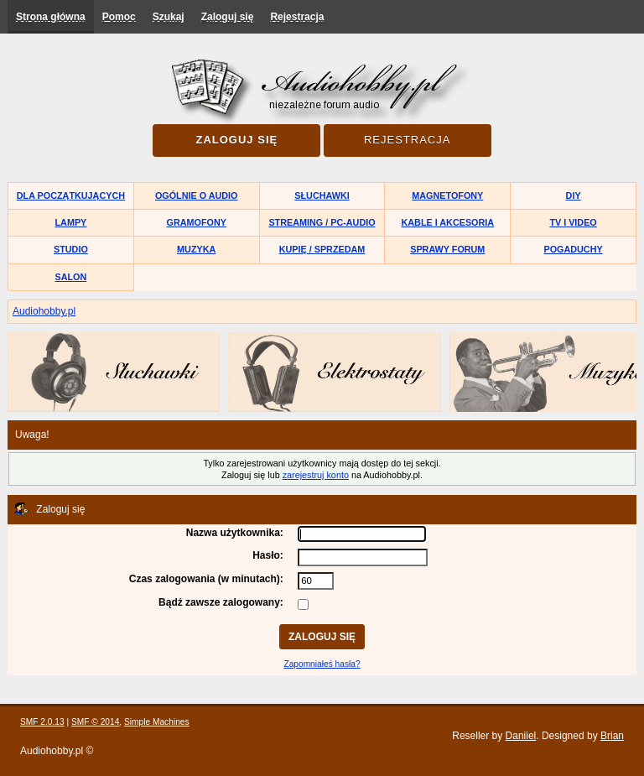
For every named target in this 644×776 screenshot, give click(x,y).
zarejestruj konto (316, 475)
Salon (71, 277)
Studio (71, 249)
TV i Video (572, 222)
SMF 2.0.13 (42, 722)
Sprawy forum (447, 249)
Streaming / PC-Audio (321, 222)
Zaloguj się (227, 17)
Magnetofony (447, 195)
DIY (573, 195)
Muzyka (196, 249)
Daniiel (521, 736)
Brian (612, 736)
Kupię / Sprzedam (322, 249)
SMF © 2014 (95, 722)
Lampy (71, 222)
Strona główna (51, 17)
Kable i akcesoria (448, 222)
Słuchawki (321, 195)
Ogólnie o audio (196, 195)
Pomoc (119, 17)
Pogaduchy (572, 249)
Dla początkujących (71, 195)
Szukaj (168, 17)
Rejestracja (297, 17)
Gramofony (196, 222)
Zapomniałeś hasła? (321, 664)
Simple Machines (157, 722)
